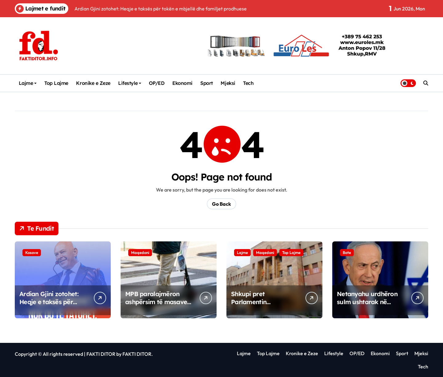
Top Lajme (56, 83)
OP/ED (157, 83)
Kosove (31, 252)
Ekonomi (182, 83)
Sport (206, 83)
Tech (248, 83)
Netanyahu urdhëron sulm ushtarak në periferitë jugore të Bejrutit (367, 306)
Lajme (28, 83)
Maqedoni (140, 252)
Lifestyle (129, 83)
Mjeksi (228, 83)
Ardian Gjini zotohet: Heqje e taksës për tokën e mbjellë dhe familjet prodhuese (48, 306)
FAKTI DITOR (100, 354)
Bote (347, 252)
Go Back (221, 204)
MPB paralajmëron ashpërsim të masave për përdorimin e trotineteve (156, 306)
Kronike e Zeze (93, 83)
